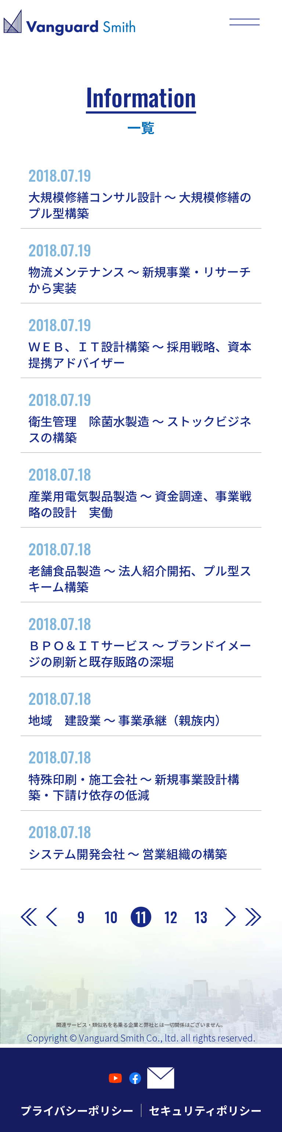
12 (170, 917)
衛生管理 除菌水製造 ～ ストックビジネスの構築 (141, 416)
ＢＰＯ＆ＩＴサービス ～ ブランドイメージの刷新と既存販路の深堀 (141, 641)
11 (141, 917)
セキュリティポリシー (205, 1110)
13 (201, 917)
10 (111, 917)
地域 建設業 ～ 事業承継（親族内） (141, 708)
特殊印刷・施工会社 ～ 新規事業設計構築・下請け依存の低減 (141, 774)
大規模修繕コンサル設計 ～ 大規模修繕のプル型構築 (141, 192)
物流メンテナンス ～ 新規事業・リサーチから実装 (141, 267)
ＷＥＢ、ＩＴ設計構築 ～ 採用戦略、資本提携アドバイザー (141, 342)
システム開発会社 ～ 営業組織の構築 (141, 841)
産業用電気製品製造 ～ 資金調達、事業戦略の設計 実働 (141, 491)
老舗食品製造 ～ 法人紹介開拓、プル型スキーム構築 (141, 566)
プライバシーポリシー (77, 1110)
